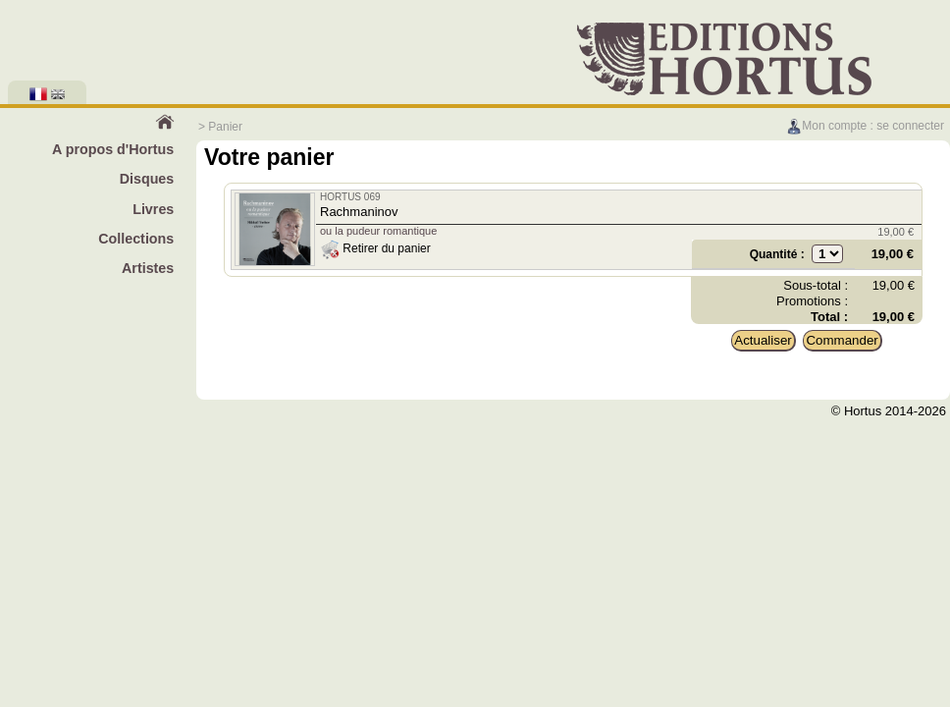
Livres (153, 209)
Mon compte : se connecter (865, 126)
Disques (147, 179)
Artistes (148, 268)
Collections (136, 238)
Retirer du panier (375, 248)
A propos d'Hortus (113, 149)
